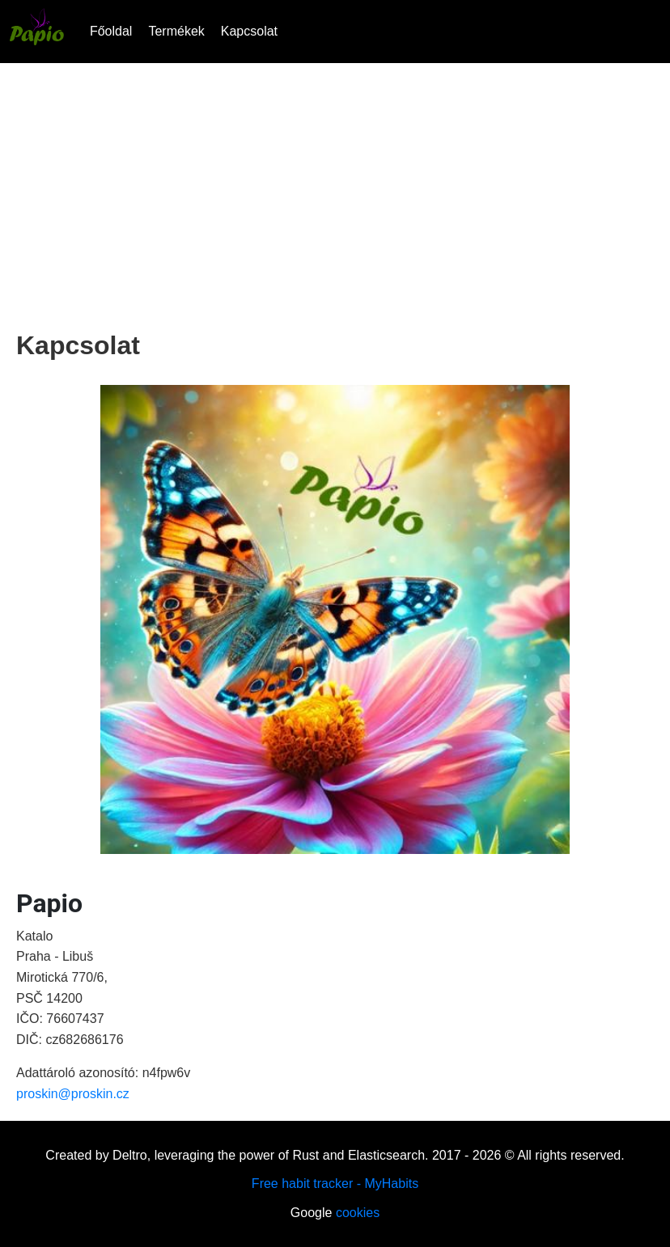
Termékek (176, 31)
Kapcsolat (249, 31)
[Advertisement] (335, 192)
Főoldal (111, 31)
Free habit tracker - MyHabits (335, 1183)
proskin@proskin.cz (72, 1094)
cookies (358, 1213)
